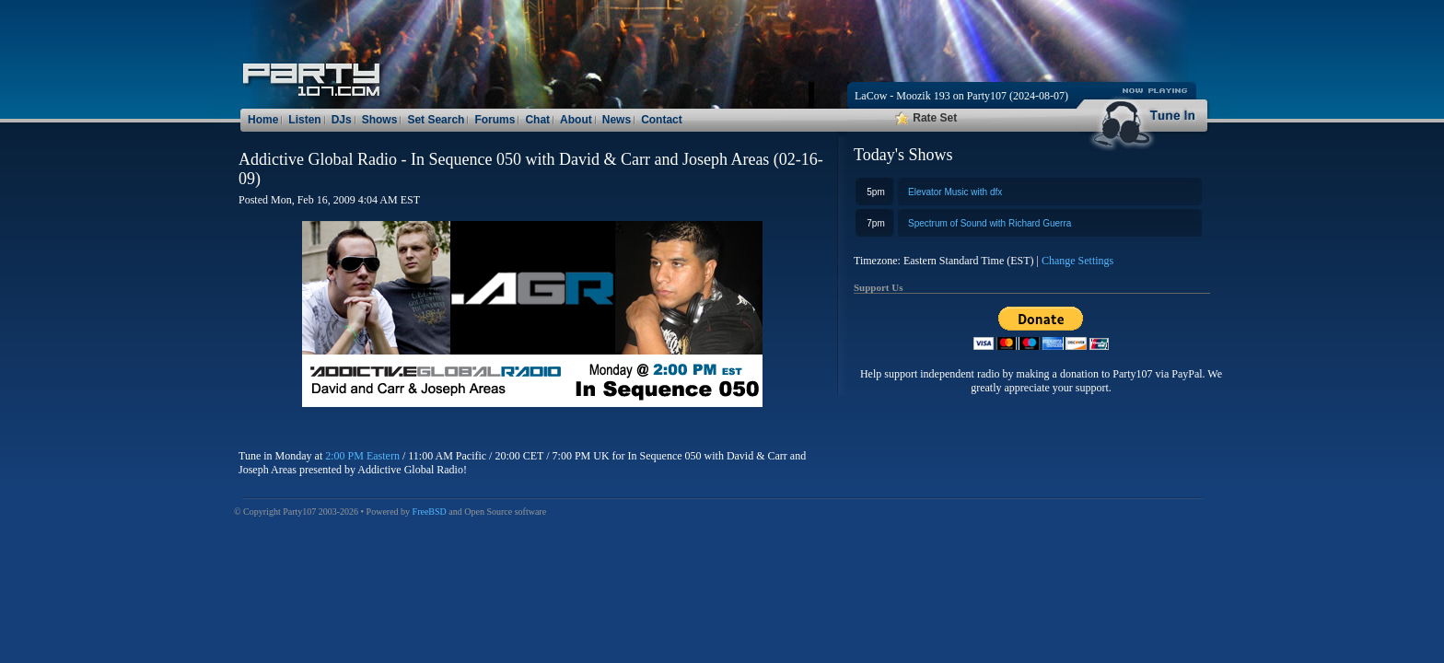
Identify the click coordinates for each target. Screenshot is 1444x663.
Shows (380, 119)
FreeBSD (430, 511)
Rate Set (926, 117)
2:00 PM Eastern (362, 455)
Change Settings (1077, 260)
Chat (537, 119)
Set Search (435, 119)
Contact (661, 119)
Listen (304, 119)
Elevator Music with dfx (955, 192)
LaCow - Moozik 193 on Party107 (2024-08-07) (961, 95)
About (576, 119)
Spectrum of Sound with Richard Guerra (989, 223)
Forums (494, 119)
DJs (342, 119)
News (616, 119)
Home (263, 119)
